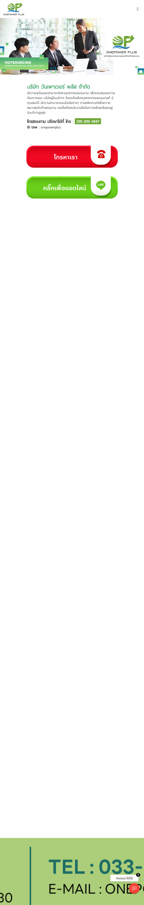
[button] (11, 46)
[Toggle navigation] (137, 9)
